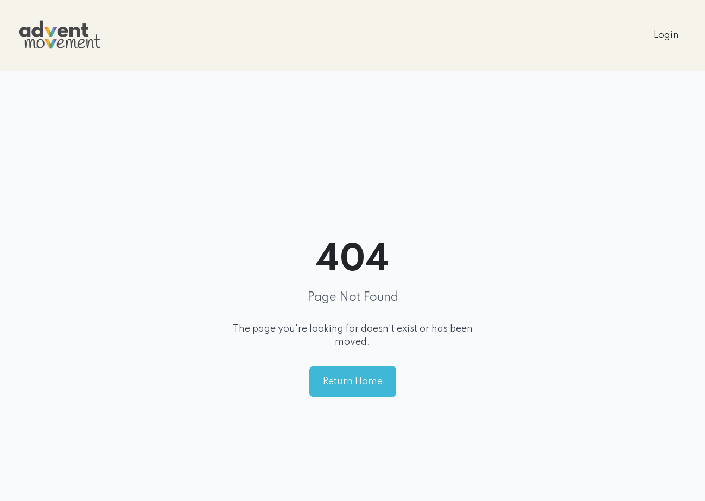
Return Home (353, 381)
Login (666, 35)
